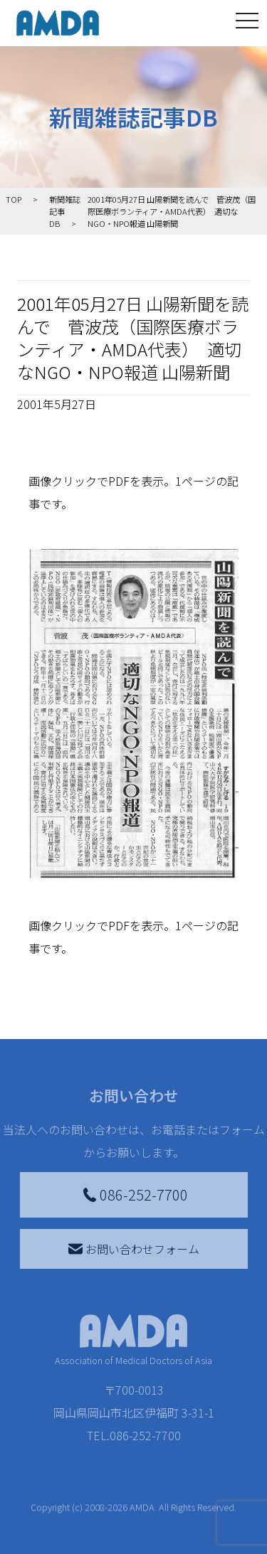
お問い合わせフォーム (133, 1248)
